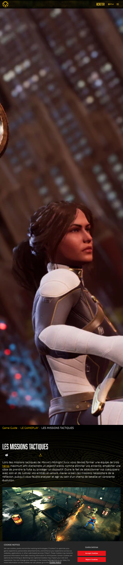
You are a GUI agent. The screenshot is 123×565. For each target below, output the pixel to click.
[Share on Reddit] (6, 455)
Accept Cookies (91, 553)
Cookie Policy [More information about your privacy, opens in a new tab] (55, 562)
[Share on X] (14, 455)
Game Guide (9, 428)
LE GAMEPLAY (29, 428)
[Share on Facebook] (20, 455)
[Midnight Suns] (5, 4)
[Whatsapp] (26, 455)
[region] (61, 553)
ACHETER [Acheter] (100, 4)
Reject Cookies (92, 559)
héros (5, 466)
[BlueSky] (33, 455)
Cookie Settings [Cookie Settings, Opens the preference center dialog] (91, 547)
